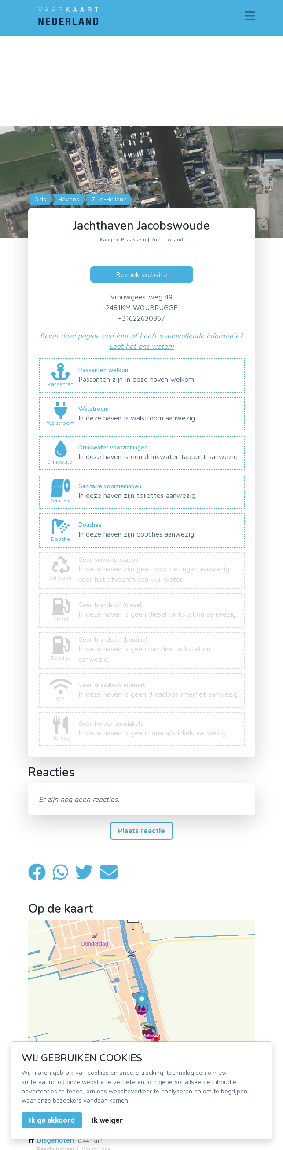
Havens (67, 199)
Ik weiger (107, 1120)
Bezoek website (141, 274)
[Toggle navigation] (250, 15)
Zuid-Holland (108, 199)
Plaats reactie (141, 831)
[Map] (141, 179)
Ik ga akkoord (52, 1120)
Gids (39, 199)
